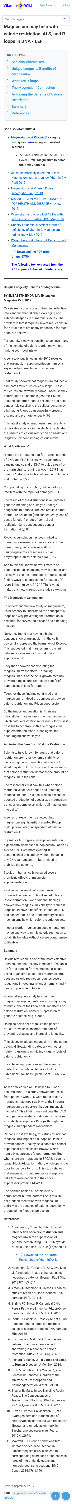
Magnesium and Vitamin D (29, 137)
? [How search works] (65, 19)
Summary (19, 106)
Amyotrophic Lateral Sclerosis (29, 1493)
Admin (66, 5)
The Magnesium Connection (33, 88)
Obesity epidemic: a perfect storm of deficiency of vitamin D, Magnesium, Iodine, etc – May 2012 (35, 230)
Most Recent (46, 5)
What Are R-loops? (26, 81)
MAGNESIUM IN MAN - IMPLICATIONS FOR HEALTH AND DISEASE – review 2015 (37, 204)
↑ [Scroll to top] (55, 1496)
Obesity (9, 1498)
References (20, 113)
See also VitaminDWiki (29, 62)
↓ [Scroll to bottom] (66, 1496)
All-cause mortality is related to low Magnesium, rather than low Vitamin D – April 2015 (38, 177)
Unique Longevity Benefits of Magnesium (34, 71)
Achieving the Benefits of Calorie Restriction (37, 97)
